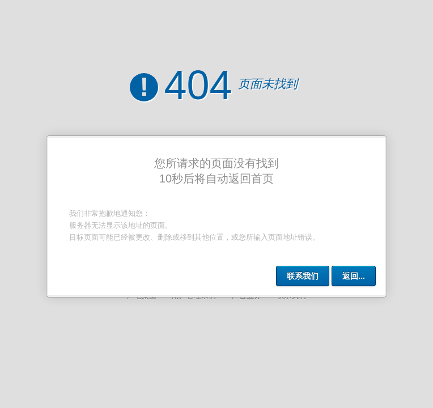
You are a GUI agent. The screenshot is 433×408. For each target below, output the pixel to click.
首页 (262, 178)
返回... (353, 275)
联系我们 (303, 275)
